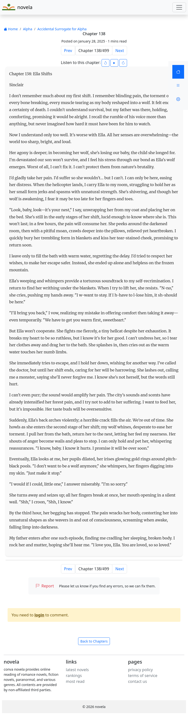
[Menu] (178, 85)
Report (44, 586)
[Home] (178, 72)
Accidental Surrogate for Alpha (62, 29)
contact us (137, 681)
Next (119, 50)
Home (11, 29)
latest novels (77, 669)
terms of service (142, 675)
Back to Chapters (93, 641)
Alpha (27, 29)
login (39, 615)
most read (75, 681)
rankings (74, 675)
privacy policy (140, 669)
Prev (68, 50)
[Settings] (178, 99)
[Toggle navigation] (179, 7)
